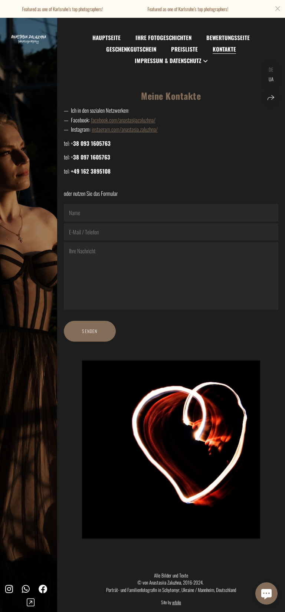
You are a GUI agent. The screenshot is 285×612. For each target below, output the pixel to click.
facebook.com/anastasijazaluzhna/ (123, 120)
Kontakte (224, 49)
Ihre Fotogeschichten (163, 37)
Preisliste (184, 49)
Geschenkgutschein (131, 49)
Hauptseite (106, 37)
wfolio (176, 602)
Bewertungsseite (228, 37)
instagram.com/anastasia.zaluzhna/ (125, 129)
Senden (89, 331)
